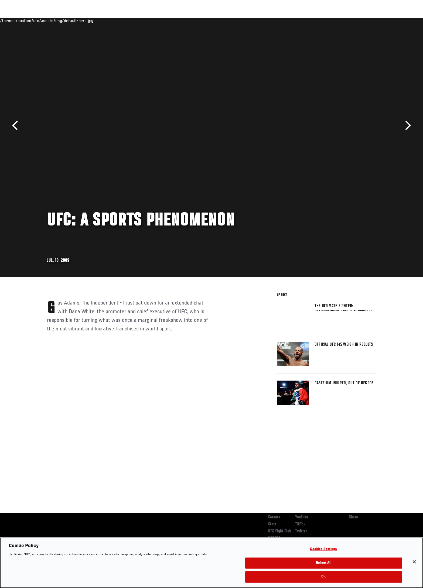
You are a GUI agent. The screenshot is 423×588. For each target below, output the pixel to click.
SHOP (364, 20)
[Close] (414, 562)
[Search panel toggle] (379, 20)
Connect (292, 20)
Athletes (87, 20)
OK (323, 577)
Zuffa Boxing (340, 20)
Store (272, 524)
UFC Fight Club (279, 531)
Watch (314, 20)
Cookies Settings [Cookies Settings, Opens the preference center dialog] (323, 549)
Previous (17, 125)
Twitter (301, 531)
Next (406, 125)
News (109, 20)
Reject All (323, 563)
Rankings (64, 20)
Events (41, 20)
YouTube (301, 517)
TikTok (300, 524)
